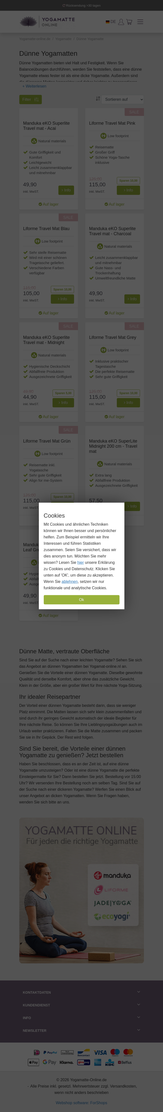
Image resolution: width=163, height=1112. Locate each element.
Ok (81, 600)
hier (80, 562)
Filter (30, 99)
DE (111, 22)
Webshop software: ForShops (81, 1103)
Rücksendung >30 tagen (82, 5)
